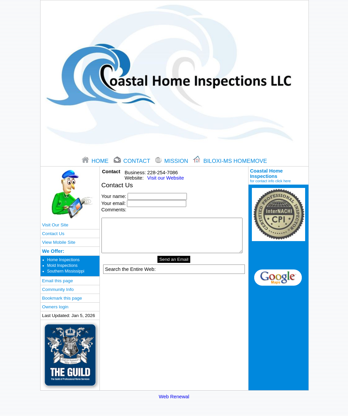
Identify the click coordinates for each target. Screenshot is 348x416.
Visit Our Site (55, 224)
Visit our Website (165, 178)
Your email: (113, 203)
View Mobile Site (58, 242)
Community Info (58, 289)
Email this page (57, 280)
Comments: (114, 209)
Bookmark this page (62, 298)
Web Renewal (174, 396)
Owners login (55, 306)
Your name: (113, 196)
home (96, 161)
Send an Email (174, 259)
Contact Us (53, 233)
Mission (172, 161)
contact (133, 161)
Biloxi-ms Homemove (230, 161)
